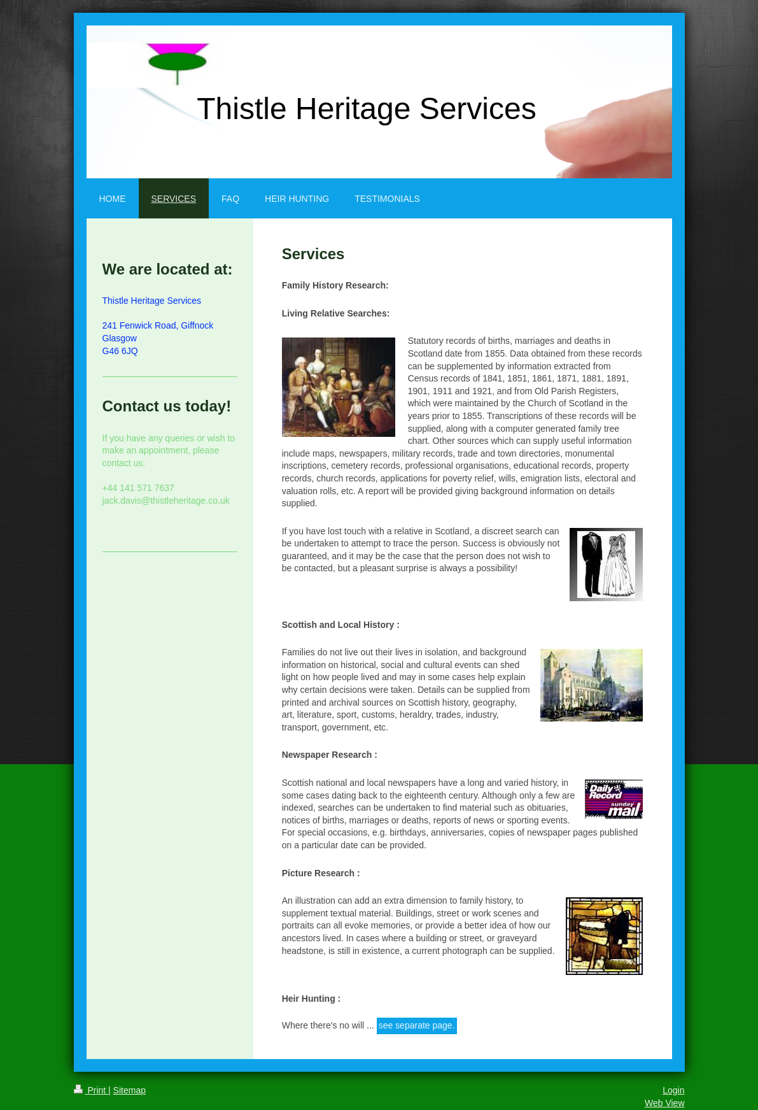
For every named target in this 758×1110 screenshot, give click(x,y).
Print (91, 1090)
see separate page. (417, 1025)
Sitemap (129, 1090)
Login (673, 1090)
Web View (665, 1103)
